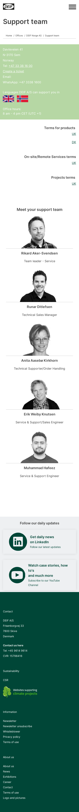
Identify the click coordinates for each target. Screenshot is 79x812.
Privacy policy (11, 736)
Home (9, 35)
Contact (8, 787)
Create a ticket (13, 71)
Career (7, 782)
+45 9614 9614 (17, 650)
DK (74, 142)
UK (74, 134)
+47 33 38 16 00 (20, 66)
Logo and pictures (14, 797)
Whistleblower (11, 731)
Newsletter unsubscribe (17, 726)
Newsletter (9, 720)
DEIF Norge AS (34, 35)
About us (8, 766)
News (6, 771)
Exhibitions (9, 776)
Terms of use (11, 742)
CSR (5, 680)
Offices (19, 35)
